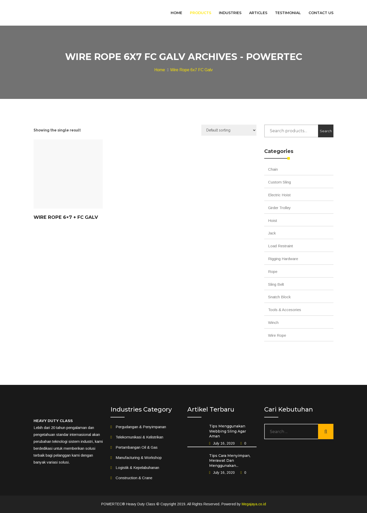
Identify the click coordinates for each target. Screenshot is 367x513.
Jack (272, 233)
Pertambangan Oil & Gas (137, 447)
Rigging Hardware (283, 258)
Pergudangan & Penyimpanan (141, 427)
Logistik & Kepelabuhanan (137, 467)
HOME (176, 13)
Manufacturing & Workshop (139, 457)
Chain (273, 169)
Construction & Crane (134, 478)
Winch (273, 322)
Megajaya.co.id (254, 504)
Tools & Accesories (284, 309)
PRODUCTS (200, 13)
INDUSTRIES (230, 13)
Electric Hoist (279, 195)
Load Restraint (280, 246)
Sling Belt (276, 284)
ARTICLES (258, 13)
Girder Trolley (279, 208)
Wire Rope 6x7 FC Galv (191, 70)
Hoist (272, 220)
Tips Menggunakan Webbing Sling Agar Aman (227, 431)
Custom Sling (279, 182)
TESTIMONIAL (288, 13)
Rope (272, 271)
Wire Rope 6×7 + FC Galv (66, 217)
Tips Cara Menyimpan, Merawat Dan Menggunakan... (229, 460)
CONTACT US (321, 13)
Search (326, 131)
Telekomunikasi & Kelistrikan (139, 437)
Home (159, 70)
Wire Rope (277, 335)
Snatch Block (279, 297)
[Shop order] (229, 130)
